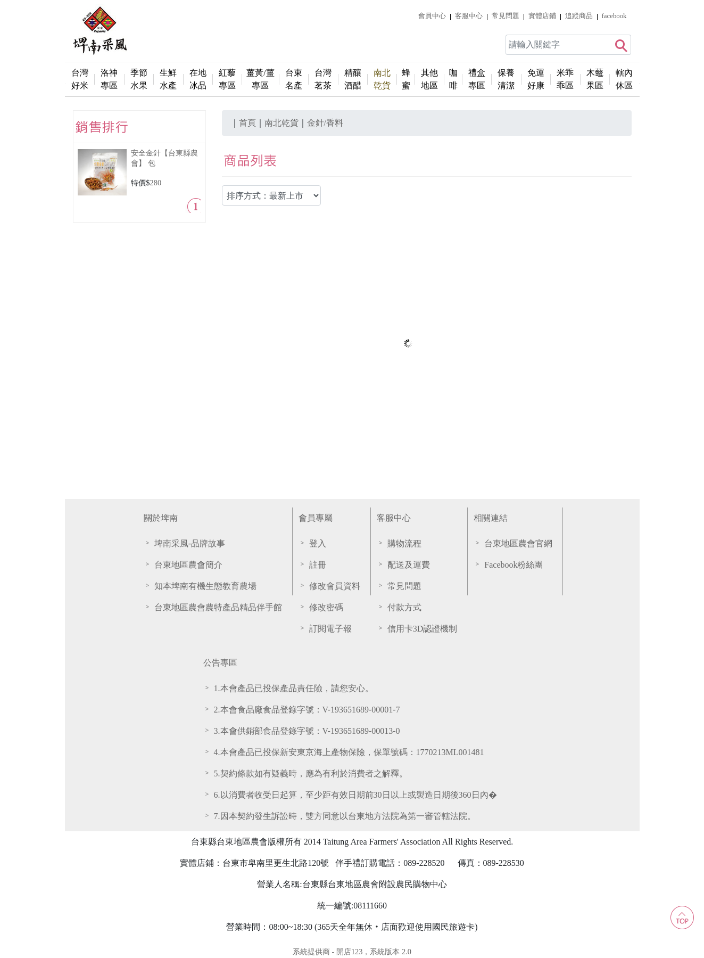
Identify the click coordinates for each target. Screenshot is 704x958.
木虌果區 (594, 79)
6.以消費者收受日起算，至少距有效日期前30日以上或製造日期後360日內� (355, 794)
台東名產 (293, 79)
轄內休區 (624, 79)
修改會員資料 (334, 586)
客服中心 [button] (469, 16)
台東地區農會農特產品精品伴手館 (218, 607)
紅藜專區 (227, 79)
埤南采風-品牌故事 (189, 543)
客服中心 (394, 517)
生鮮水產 (168, 79)
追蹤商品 (579, 16)
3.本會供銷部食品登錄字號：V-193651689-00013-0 (307, 730)
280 (156, 182)
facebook (614, 16)
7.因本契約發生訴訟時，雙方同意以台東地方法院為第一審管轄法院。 (345, 816)
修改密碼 (326, 607)
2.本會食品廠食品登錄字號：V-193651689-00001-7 (307, 709)
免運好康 (535, 79)
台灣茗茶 (323, 79)
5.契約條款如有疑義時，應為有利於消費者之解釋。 (311, 773)
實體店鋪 (542, 16)
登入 (317, 543)
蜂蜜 (406, 79)
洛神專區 (109, 79)
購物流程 (404, 543)
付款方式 (404, 607)
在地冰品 (197, 79)
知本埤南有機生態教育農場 (205, 586)
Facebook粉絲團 (513, 564)
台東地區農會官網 (518, 543)
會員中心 (432, 16)
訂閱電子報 (330, 628)
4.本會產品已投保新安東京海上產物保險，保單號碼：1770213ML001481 (349, 752)
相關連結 (491, 517)
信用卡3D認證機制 (422, 628)
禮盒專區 (476, 79)
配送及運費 (408, 564)
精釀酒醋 (352, 79)
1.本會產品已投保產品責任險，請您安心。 (294, 688)
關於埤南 (161, 517)
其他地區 (429, 79)
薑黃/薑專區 (260, 79)
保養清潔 (506, 79)
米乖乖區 (565, 79)
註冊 (317, 564)
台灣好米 (79, 79)
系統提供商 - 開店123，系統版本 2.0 (352, 951)
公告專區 (220, 662)
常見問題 (505, 16)
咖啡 (453, 79)
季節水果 (138, 79)
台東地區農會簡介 (188, 564)
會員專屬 (316, 517)
